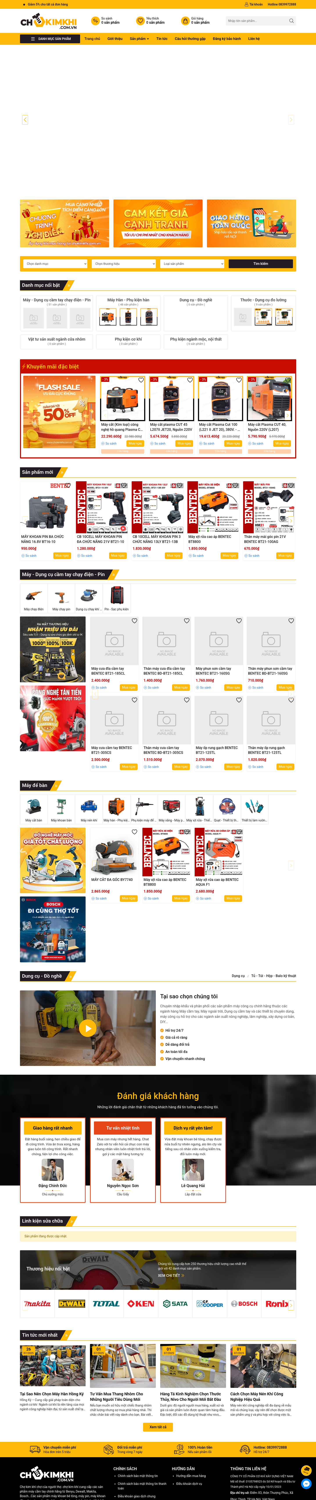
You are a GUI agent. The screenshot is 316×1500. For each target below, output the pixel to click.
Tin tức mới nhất (47, 1291)
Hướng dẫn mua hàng (191, 1432)
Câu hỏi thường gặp (190, 39)
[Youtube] (244, 1491)
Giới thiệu (115, 39)
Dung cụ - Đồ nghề (49, 932)
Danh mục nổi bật (48, 242)
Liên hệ (254, 39)
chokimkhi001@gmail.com (258, 1482)
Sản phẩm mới (45, 429)
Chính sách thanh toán (133, 1468)
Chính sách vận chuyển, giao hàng (141, 1460)
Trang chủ (92, 39)
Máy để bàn (42, 742)
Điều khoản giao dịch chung (137, 1452)
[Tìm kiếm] (291, 21)
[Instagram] (253, 1491)
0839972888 (255, 1475)
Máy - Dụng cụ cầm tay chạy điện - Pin (71, 531)
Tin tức (161, 39)
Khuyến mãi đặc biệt (50, 322)
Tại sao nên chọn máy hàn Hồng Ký (52, 1350)
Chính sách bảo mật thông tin (138, 1432)
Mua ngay (135, 399)
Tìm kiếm (260, 220)
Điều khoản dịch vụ (189, 1440)
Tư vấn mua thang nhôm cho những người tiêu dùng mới (116, 1353)
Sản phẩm (138, 39)
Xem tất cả (158, 1383)
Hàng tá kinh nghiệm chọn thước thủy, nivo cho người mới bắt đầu (190, 1353)
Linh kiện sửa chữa (50, 1177)
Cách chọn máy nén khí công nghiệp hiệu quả (256, 1353)
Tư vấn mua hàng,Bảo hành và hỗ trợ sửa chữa (45, 1473)
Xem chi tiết (171, 1232)
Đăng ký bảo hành (227, 39)
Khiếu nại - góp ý (91, 1472)
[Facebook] (234, 1491)
